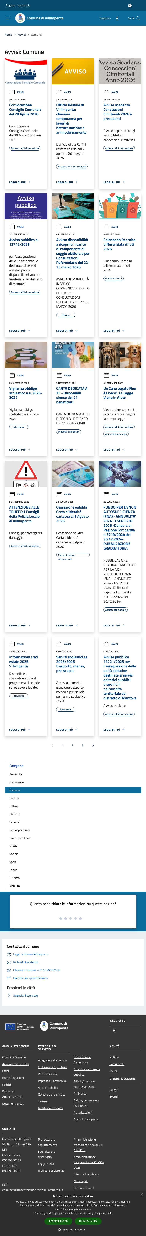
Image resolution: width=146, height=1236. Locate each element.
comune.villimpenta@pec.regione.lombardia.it (32, 1190)
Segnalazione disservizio (46, 1154)
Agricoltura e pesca (86, 1119)
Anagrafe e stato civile (52, 1060)
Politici (6, 1084)
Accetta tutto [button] (58, 1221)
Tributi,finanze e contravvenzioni (84, 1084)
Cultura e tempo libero (52, 1067)
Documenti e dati (13, 1103)
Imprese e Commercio (52, 1080)
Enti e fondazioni (13, 1077)
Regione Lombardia (18, 5)
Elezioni (14, 814)
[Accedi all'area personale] (130, 5)
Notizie (114, 1057)
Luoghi (114, 1089)
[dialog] (73, 1213)
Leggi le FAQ (46, 1163)
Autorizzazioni (83, 1112)
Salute (13, 846)
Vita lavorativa (47, 1074)
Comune (14, 790)
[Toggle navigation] (7, 18)
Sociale (13, 854)
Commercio (16, 782)
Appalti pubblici (48, 1087)
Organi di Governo (14, 1057)
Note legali (81, 1181)
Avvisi (16, 92)
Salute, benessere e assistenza (86, 1103)
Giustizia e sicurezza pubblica (87, 1072)
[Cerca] (138, 18)
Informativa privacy (86, 1174)
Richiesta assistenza (51, 1170)
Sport (12, 862)
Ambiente (15, 774)
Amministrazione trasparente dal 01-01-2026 (89, 1162)
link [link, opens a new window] (110, 1213)
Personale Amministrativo (12, 1094)
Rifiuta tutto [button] (88, 1221)
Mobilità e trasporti (50, 1108)
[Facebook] (115, 18)
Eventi (114, 1096)
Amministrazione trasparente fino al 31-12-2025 (88, 1144)
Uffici (5, 1071)
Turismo (14, 878)
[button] (73, 1229)
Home (8, 34)
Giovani (14, 822)
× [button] (141, 1194)
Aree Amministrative (15, 1064)
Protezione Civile (20, 838)
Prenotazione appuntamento (47, 1142)
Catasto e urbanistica (51, 1094)
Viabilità (14, 885)
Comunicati (117, 1064)
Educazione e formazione (82, 1060)
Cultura (14, 798)
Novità (22, 34)
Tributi (13, 870)
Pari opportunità (19, 830)
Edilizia (13, 806)
